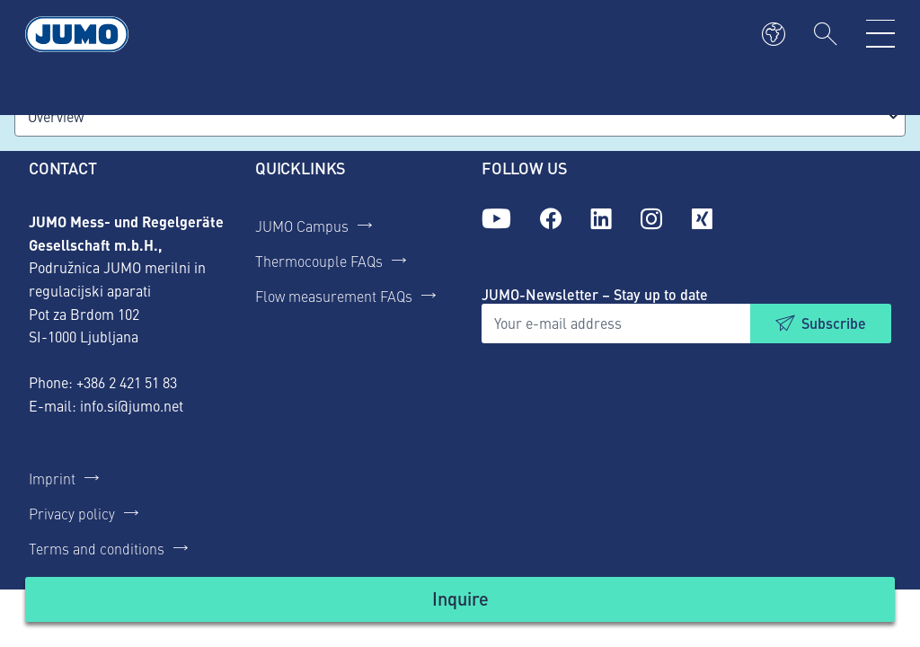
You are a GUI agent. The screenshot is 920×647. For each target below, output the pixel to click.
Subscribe (833, 323)
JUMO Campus (302, 225)
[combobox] (460, 116)
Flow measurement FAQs (333, 296)
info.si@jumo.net (131, 405)
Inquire (460, 598)
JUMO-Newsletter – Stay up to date (595, 294)
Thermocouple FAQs (319, 260)
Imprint (52, 478)
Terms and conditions (96, 548)
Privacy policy (72, 513)
